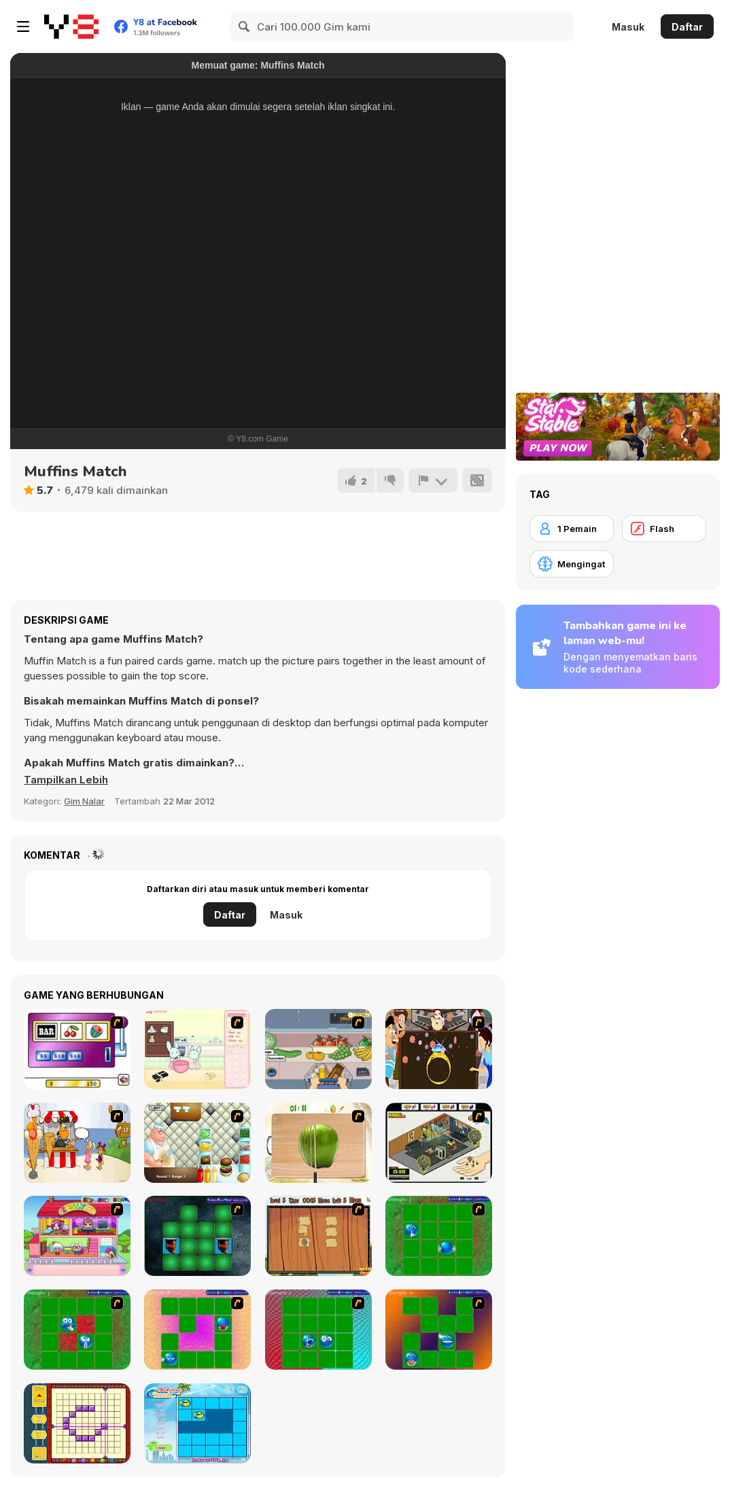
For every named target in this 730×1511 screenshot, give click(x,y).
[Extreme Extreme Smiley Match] (438, 1236)
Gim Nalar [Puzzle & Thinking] (84, 801)
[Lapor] (433, 480)
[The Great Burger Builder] (197, 1143)
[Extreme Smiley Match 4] (318, 1330)
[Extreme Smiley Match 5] (438, 1330)
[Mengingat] (571, 563)
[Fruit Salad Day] (318, 1143)
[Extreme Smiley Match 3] (197, 1330)
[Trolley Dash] (318, 1049)
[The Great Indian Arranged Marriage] (438, 1049)
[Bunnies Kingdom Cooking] (197, 1049)
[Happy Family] (77, 1236)
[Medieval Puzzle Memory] (318, 1236)
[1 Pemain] (571, 528)
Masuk (628, 27)
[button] (66, 779)
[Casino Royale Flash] (77, 1049)
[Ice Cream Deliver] (77, 1143)
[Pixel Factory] (77, 1423)
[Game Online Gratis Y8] (71, 26)
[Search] (245, 26)
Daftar (687, 27)
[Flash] (664, 528)
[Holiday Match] (197, 1423)
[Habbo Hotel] (438, 1143)
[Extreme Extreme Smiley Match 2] (77, 1330)
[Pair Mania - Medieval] (197, 1236)
